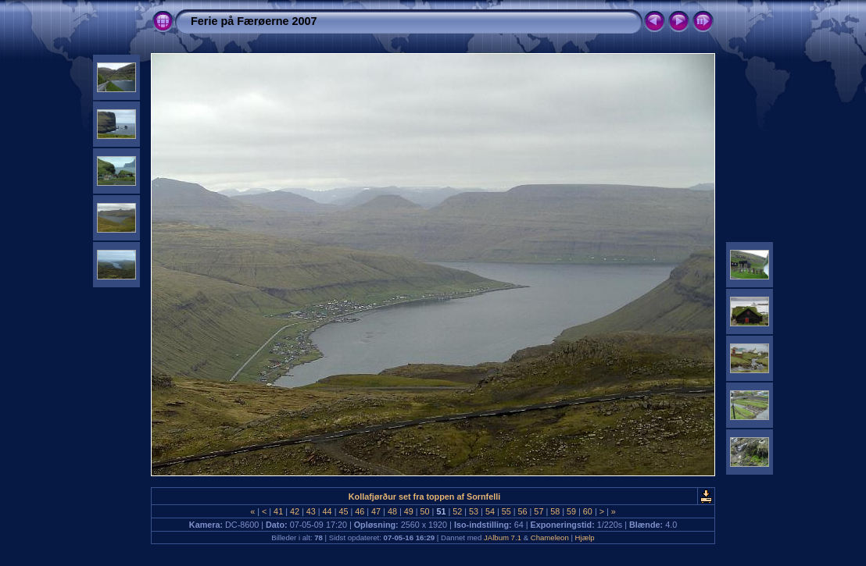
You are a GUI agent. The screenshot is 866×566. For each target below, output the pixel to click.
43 (311, 511)
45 (343, 511)
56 (523, 511)
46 (359, 511)
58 (555, 511)
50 (425, 511)
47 (376, 511)
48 (392, 511)
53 (474, 511)
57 (538, 511)
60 (588, 511)
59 (571, 511)
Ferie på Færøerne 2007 (254, 21)
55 (506, 511)
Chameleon (550, 537)
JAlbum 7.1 (502, 537)
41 (278, 511)
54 (490, 511)
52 (457, 511)
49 (409, 511)
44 (327, 511)
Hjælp (585, 537)
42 (295, 511)
